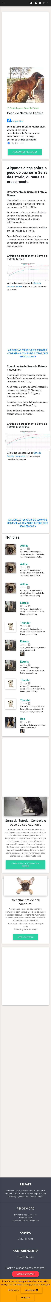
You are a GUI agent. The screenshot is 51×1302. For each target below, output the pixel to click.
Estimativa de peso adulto (25, 1215)
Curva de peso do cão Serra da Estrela (25, 865)
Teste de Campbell (25, 1257)
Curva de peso (25, 1218)
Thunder (25, 623)
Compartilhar (15, 121)
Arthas (24, 545)
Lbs (21, 143)
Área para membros (25, 1274)
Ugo (22, 718)
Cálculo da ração (25, 1239)
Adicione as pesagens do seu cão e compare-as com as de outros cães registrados (27, 353)
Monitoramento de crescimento (25, 1221)
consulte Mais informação (24, 152)
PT (44, 3)
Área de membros (25, 937)
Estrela (24, 602)
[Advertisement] (25, 40)
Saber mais (31, 1290)
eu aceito (25, 1298)
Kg (13, 143)
